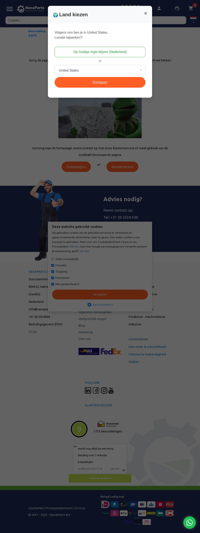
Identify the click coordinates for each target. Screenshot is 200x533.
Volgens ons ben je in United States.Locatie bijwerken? (81, 35)
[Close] (145, 13)
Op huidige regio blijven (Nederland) (100, 52)
